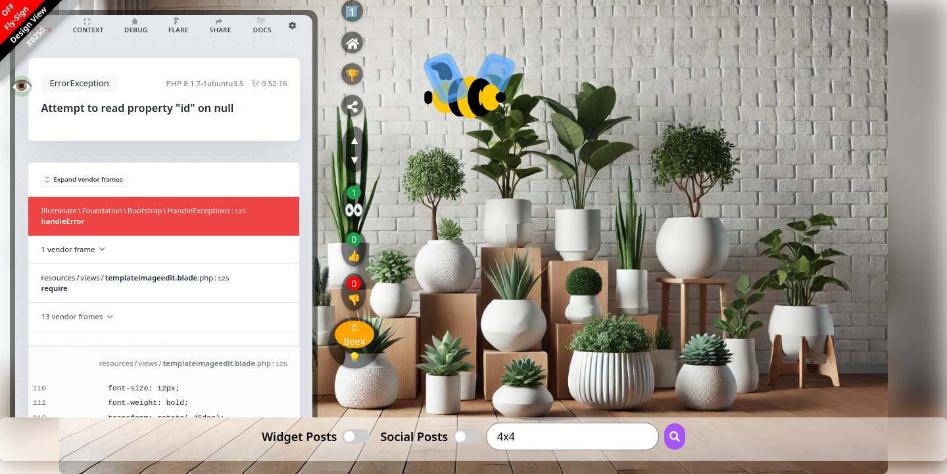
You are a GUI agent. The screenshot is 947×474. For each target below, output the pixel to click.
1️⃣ (352, 12)
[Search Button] (674, 436)
